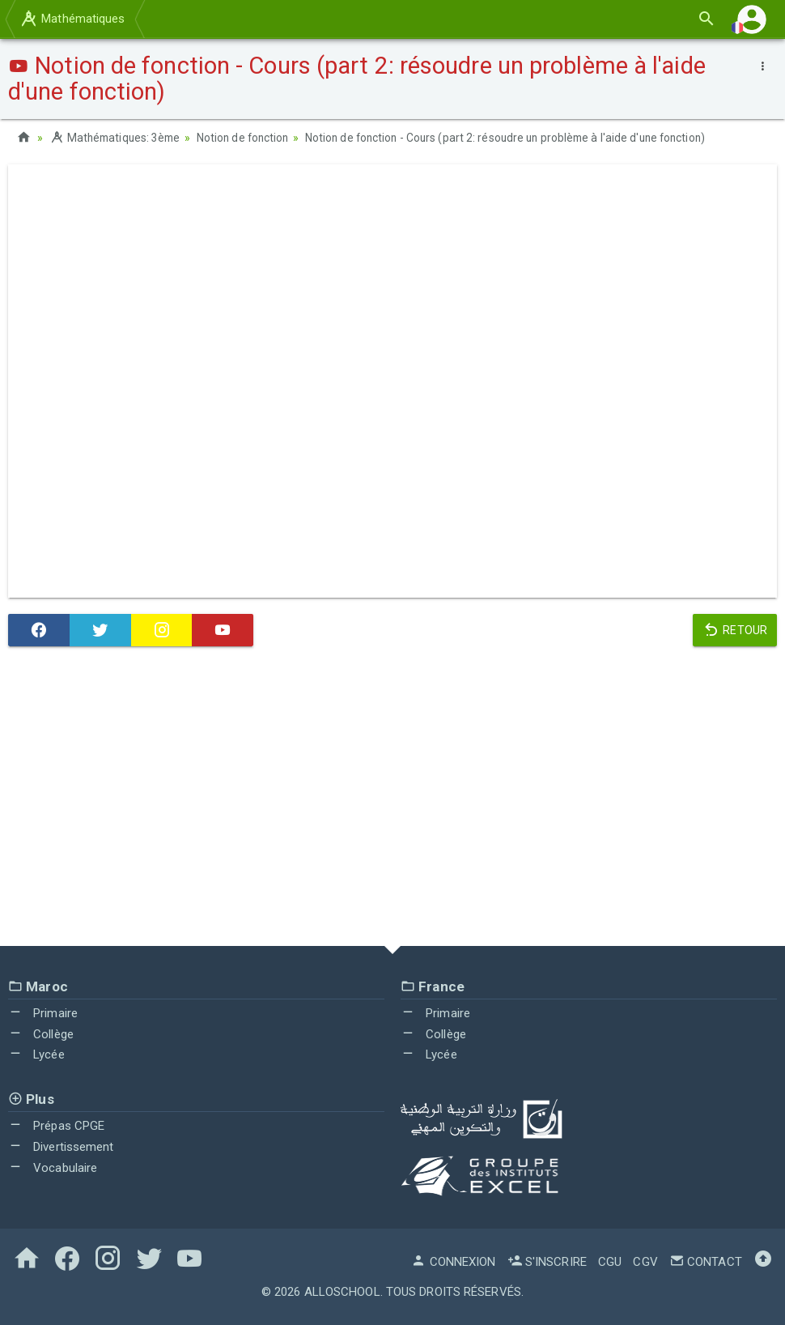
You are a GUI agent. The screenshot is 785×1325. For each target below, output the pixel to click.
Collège (41, 1033)
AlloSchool (342, 1291)
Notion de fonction (249, 137)
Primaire (43, 1012)
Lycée (36, 1054)
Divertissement (61, 1146)
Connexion (453, 1261)
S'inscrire (547, 1261)
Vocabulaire (52, 1167)
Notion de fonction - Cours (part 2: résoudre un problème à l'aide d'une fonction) (519, 137)
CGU (610, 1261)
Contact (705, 1261)
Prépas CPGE (56, 1125)
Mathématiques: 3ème (117, 137)
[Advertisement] (392, 799)
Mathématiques (72, 18)
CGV (645, 1261)
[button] (752, 19)
